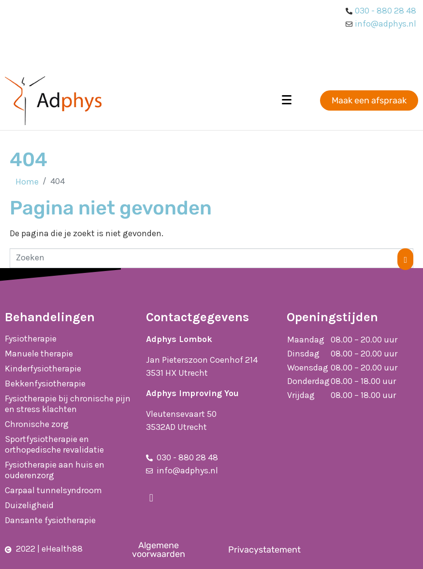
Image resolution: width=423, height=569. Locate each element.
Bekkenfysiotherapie (45, 383)
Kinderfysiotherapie (43, 368)
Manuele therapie (39, 353)
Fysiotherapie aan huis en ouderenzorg (54, 470)
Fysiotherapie (31, 338)
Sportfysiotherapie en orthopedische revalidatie (54, 444)
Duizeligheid (29, 505)
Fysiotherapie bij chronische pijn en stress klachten (68, 403)
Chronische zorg (37, 424)
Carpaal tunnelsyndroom (53, 490)
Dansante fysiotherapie (50, 520)
